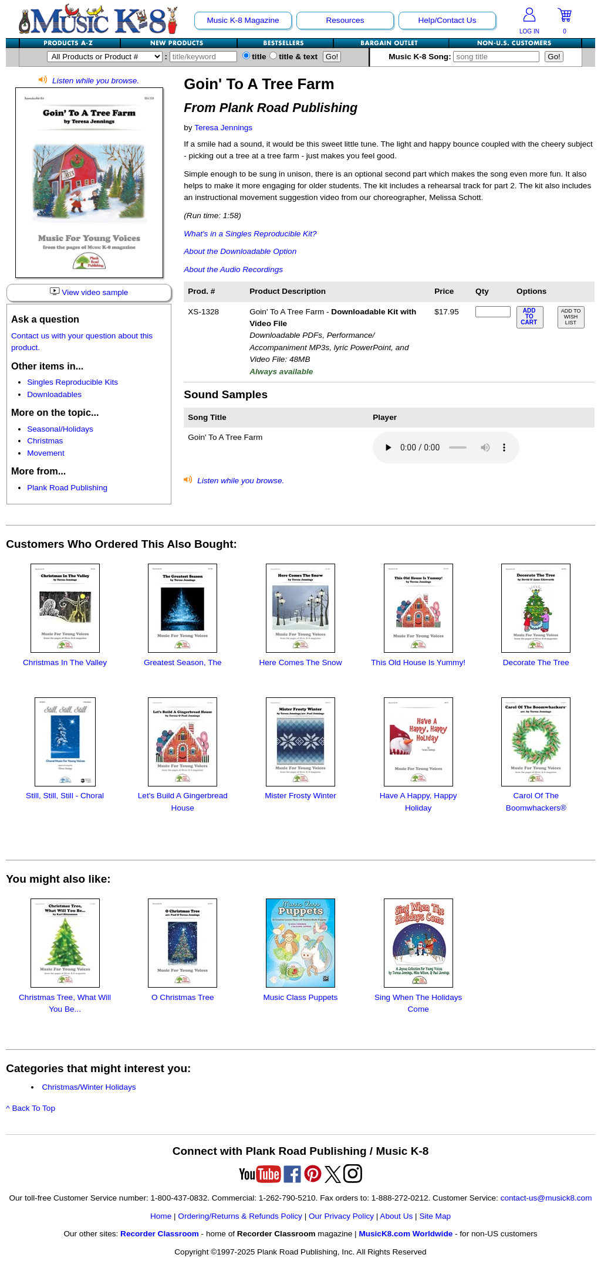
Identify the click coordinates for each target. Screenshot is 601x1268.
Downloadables (54, 394)
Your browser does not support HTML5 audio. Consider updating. (446, 447)
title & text (293, 56)
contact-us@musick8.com (546, 1198)
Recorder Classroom (159, 1233)
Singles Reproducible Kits (72, 382)
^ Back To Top (30, 1108)
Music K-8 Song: (467, 56)
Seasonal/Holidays (60, 429)
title (254, 56)
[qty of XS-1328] (493, 311)
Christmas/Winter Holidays (89, 1087)
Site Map (435, 1216)
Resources (345, 20)
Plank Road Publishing (67, 487)
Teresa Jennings (223, 127)
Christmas (45, 440)
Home (160, 1216)
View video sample (89, 292)
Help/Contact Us (447, 20)
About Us (396, 1216)
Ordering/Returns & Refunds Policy (240, 1216)
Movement (45, 453)
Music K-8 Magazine (243, 20)
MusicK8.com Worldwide (406, 1233)
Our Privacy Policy (341, 1216)
